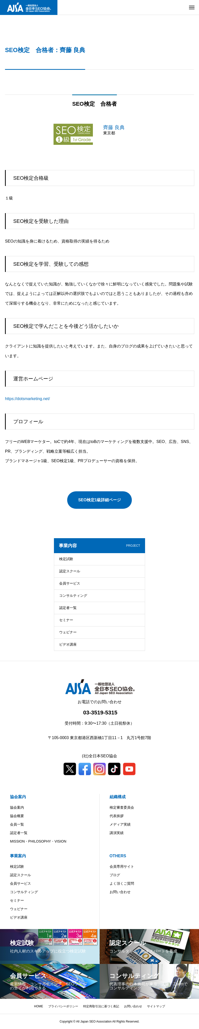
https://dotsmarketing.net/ (27, 399)
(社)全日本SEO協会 (99, 756)
